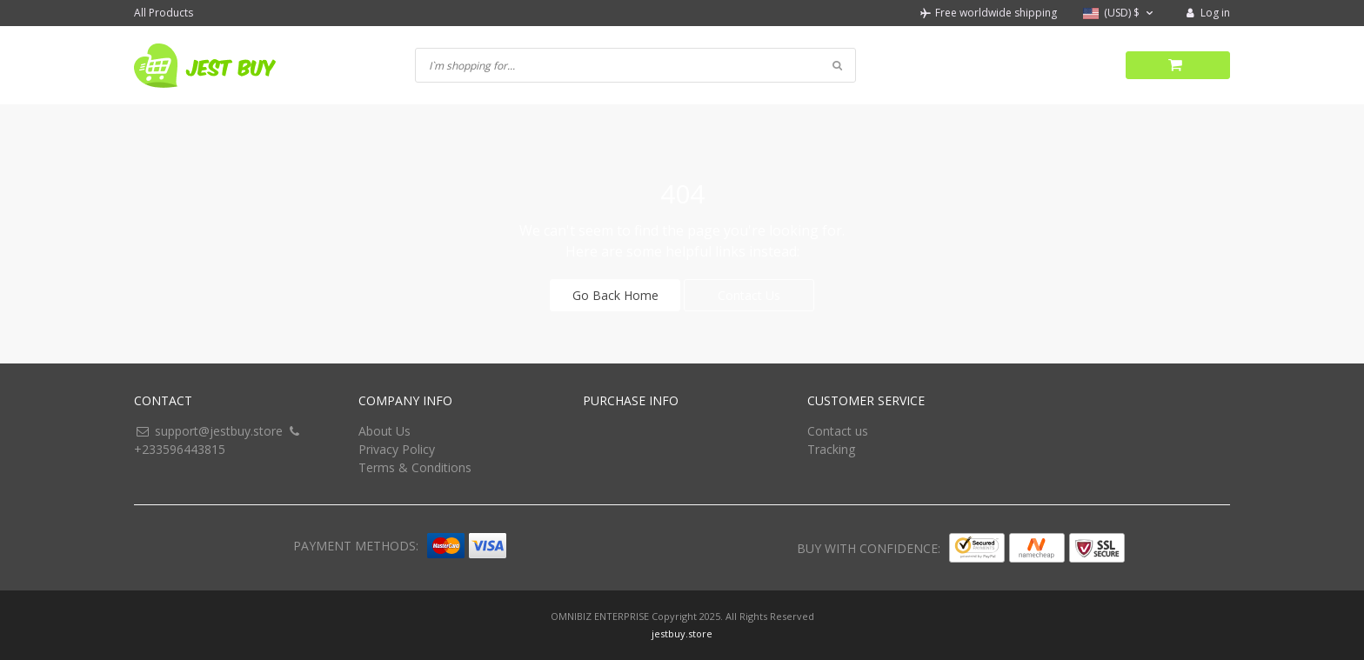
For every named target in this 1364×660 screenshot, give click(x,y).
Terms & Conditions (414, 467)
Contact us (837, 431)
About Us (384, 431)
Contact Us (749, 295)
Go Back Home (615, 295)
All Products (163, 12)
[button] (1120, 13)
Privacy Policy (396, 449)
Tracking (831, 449)
